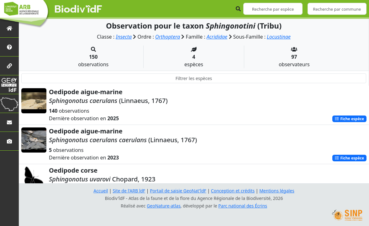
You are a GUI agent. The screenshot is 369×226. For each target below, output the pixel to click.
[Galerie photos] (9, 141)
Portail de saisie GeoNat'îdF (178, 191)
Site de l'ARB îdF (129, 191)
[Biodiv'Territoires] (9, 103)
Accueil (100, 191)
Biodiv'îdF (78, 9)
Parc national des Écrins (242, 206)
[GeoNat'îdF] (9, 84)
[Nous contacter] (9, 122)
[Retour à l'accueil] (9, 28)
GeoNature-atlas (164, 206)
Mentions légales (276, 191)
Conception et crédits (233, 191)
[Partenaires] (9, 65)
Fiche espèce (349, 118)
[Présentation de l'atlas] (9, 47)
